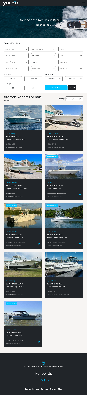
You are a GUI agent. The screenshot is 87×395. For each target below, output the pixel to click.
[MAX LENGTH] (33, 88)
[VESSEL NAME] (16, 55)
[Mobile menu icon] (83, 3)
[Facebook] (45, 380)
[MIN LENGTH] (13, 88)
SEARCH (56, 88)
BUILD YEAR (7, 74)
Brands (53, 389)
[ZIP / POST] (43, 62)
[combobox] (16, 49)
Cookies (44, 389)
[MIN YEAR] (13, 78)
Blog (60, 389)
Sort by (61, 99)
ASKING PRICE (49, 74)
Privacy (35, 389)
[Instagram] (42, 380)
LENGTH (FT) (7, 84)
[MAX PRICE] (74, 78)
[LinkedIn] (48, 380)
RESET (72, 88)
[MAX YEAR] (33, 78)
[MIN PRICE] (54, 78)
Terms (28, 389)
